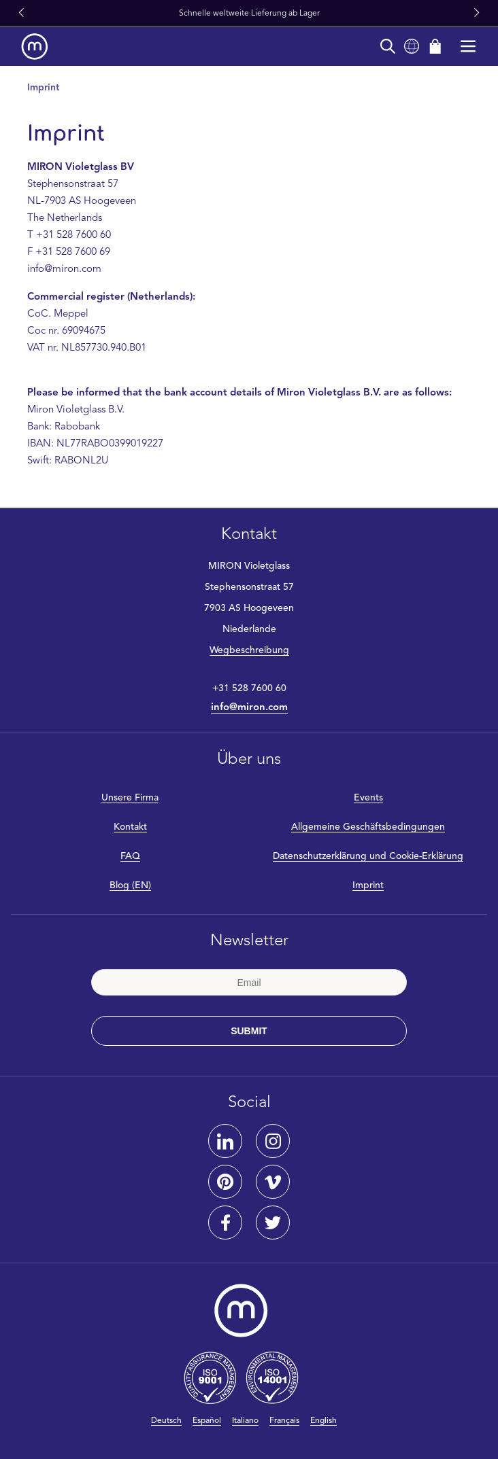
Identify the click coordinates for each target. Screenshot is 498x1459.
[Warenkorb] (435, 46)
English (323, 1421)
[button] (21, 13)
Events (368, 798)
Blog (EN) (130, 885)
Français (284, 1421)
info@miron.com (249, 708)
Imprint (368, 885)
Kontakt (130, 827)
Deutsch (166, 1421)
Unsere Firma (130, 798)
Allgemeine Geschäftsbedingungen (368, 827)
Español (207, 1421)
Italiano (245, 1421)
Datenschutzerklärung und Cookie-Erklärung (368, 856)
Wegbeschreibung (249, 650)
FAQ (130, 856)
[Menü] (468, 46)
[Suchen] (387, 46)
